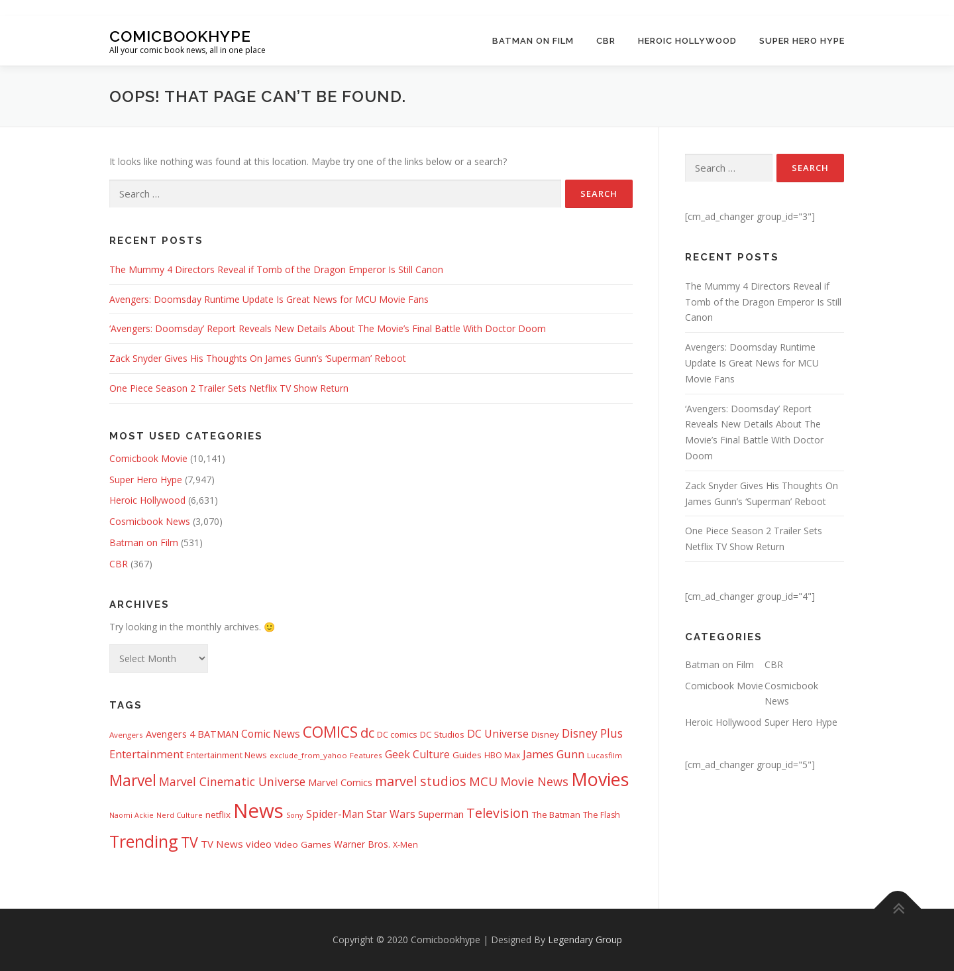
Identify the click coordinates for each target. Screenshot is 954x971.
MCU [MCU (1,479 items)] (483, 781)
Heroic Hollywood (687, 41)
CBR (605, 41)
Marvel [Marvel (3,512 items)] (132, 780)
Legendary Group (585, 939)
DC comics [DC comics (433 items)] (397, 734)
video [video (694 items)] (259, 843)
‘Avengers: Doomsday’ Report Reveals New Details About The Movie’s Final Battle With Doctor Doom (327, 328)
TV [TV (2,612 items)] (189, 842)
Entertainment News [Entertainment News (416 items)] (226, 755)
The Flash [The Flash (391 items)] (601, 815)
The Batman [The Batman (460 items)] (556, 815)
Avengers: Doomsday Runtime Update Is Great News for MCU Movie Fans (269, 299)
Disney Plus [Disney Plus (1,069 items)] (592, 733)
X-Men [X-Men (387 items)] (405, 844)
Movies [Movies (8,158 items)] (600, 779)
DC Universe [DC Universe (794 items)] (498, 733)
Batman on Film (533, 41)
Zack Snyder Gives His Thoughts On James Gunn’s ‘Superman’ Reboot (257, 358)
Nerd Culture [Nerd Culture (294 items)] (179, 815)
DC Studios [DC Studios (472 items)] (442, 734)
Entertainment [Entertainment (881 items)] (146, 754)
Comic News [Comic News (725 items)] (270, 734)
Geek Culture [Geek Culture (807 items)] (417, 754)
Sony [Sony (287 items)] (294, 815)
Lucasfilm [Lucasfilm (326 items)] (604, 755)
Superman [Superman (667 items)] (441, 814)
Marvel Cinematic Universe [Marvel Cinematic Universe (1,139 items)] (232, 781)
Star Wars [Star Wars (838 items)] (390, 814)
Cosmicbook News (149, 521)
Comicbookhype (180, 35)
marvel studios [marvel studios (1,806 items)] (420, 781)
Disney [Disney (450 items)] (545, 734)
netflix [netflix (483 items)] (218, 815)
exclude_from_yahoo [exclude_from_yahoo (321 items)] (308, 755)
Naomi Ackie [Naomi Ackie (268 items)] (131, 815)
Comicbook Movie (148, 458)
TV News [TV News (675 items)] (222, 843)
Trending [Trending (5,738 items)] (143, 841)
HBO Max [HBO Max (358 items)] (502, 755)
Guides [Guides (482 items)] (467, 755)
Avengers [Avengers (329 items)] (126, 735)
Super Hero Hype (802, 41)
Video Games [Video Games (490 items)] (302, 844)
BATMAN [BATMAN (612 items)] (217, 733)
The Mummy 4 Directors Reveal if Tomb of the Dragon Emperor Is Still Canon (276, 269)
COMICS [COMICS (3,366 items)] (330, 732)
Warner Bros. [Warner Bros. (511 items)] (362, 844)
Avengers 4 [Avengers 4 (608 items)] (170, 734)
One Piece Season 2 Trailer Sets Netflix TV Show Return (228, 388)
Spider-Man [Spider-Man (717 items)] (335, 814)
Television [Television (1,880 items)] (497, 813)
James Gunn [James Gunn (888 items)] (553, 754)
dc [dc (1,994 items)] (367, 732)
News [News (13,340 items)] (258, 810)
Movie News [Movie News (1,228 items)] (534, 781)
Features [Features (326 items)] (366, 755)
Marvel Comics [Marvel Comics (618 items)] (340, 782)
